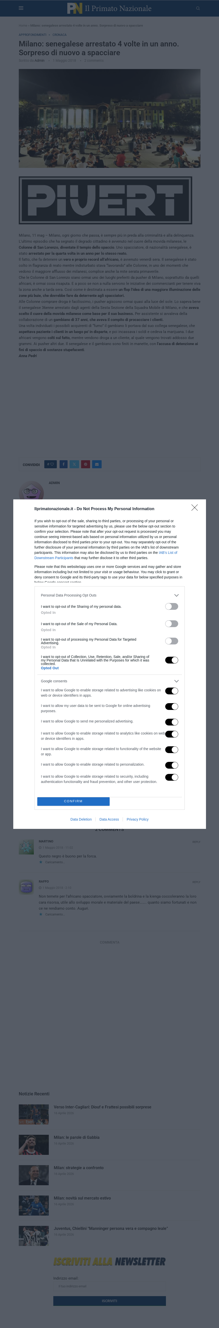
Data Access (109, 819)
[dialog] (109, 664)
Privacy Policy (137, 819)
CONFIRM (73, 801)
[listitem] (109, 595)
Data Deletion (81, 819)
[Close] (196, 509)
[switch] (171, 606)
